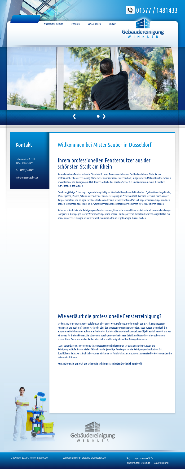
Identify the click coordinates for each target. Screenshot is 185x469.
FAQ (128, 458)
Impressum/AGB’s (143, 458)
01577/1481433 (27, 170)
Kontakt (112, 19)
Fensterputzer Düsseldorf (25, 19)
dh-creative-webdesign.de (92, 457)
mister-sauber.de (39, 457)
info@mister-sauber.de (27, 177)
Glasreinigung (161, 463)
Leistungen (75, 19)
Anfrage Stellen (94, 19)
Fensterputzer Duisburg (53, 19)
